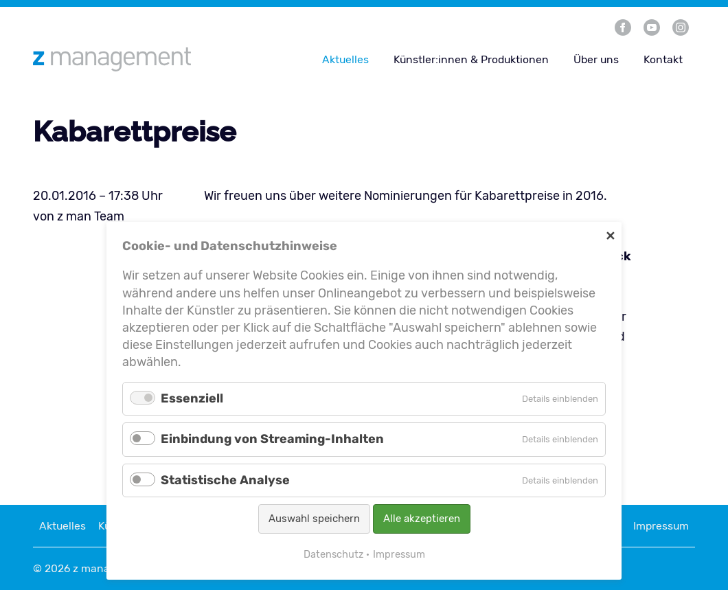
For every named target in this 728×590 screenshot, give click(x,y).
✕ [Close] (610, 235)
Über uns (596, 59)
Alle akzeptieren (421, 518)
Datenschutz (333, 554)
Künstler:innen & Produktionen (471, 59)
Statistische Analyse (225, 480)
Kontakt (663, 59)
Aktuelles (345, 59)
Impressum (661, 525)
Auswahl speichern (314, 518)
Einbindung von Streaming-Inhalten (272, 438)
